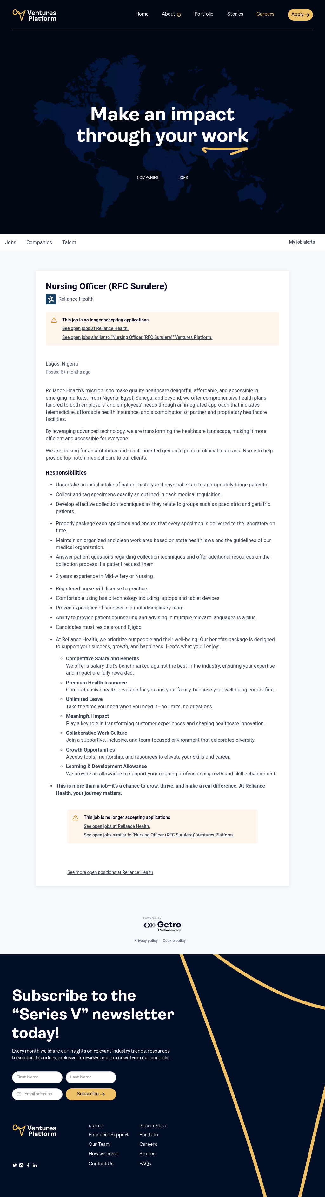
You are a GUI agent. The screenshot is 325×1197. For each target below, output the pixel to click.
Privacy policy (146, 941)
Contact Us (101, 1164)
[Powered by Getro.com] (162, 924)
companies (39, 242)
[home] (34, 15)
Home (142, 14)
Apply (297, 14)
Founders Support (109, 1135)
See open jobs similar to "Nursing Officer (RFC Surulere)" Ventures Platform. (137, 337)
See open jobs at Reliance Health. (95, 328)
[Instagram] (21, 1165)
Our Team (99, 1144)
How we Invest (104, 1154)
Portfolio (204, 14)
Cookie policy (174, 941)
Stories (235, 14)
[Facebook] (28, 1165)
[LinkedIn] (34, 1165)
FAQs (145, 1164)
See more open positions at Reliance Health (110, 872)
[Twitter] (14, 1165)
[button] (171, 15)
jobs (10, 242)
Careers (265, 14)
